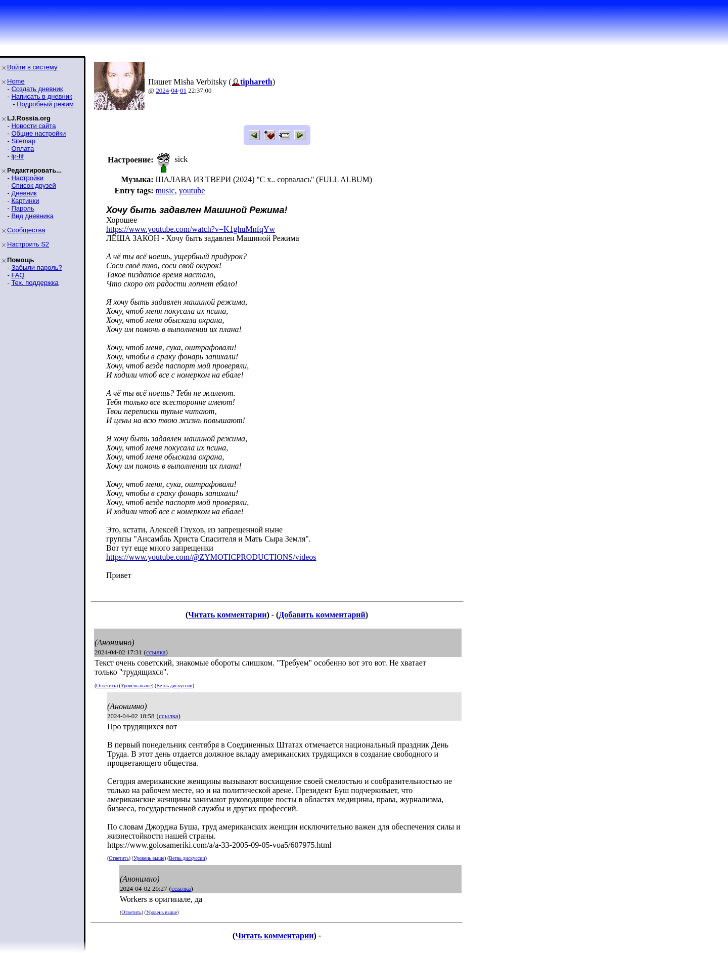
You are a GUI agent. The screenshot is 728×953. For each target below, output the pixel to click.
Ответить (106, 685)
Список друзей (33, 185)
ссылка (156, 652)
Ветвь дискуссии (174, 685)
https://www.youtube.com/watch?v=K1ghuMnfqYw (190, 229)
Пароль (22, 208)
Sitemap (23, 141)
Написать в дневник (41, 96)
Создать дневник (37, 89)
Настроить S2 (28, 244)
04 (174, 90)
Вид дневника (32, 216)
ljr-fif (17, 156)
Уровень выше (136, 685)
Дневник (23, 193)
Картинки (25, 200)
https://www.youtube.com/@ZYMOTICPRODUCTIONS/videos (211, 557)
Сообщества (26, 230)
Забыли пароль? (36, 267)
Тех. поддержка (34, 282)
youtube (192, 190)
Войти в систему (32, 67)
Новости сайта (33, 126)
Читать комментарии (227, 614)
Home (16, 81)
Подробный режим (45, 104)
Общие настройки (38, 133)
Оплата (22, 148)
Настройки (27, 178)
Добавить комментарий (322, 614)
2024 (162, 90)
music (164, 190)
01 (183, 90)
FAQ (17, 275)
